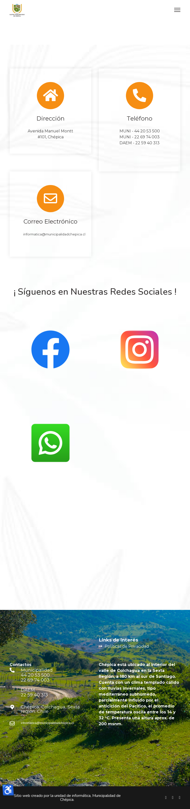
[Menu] (177, 10)
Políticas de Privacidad (127, 646)
